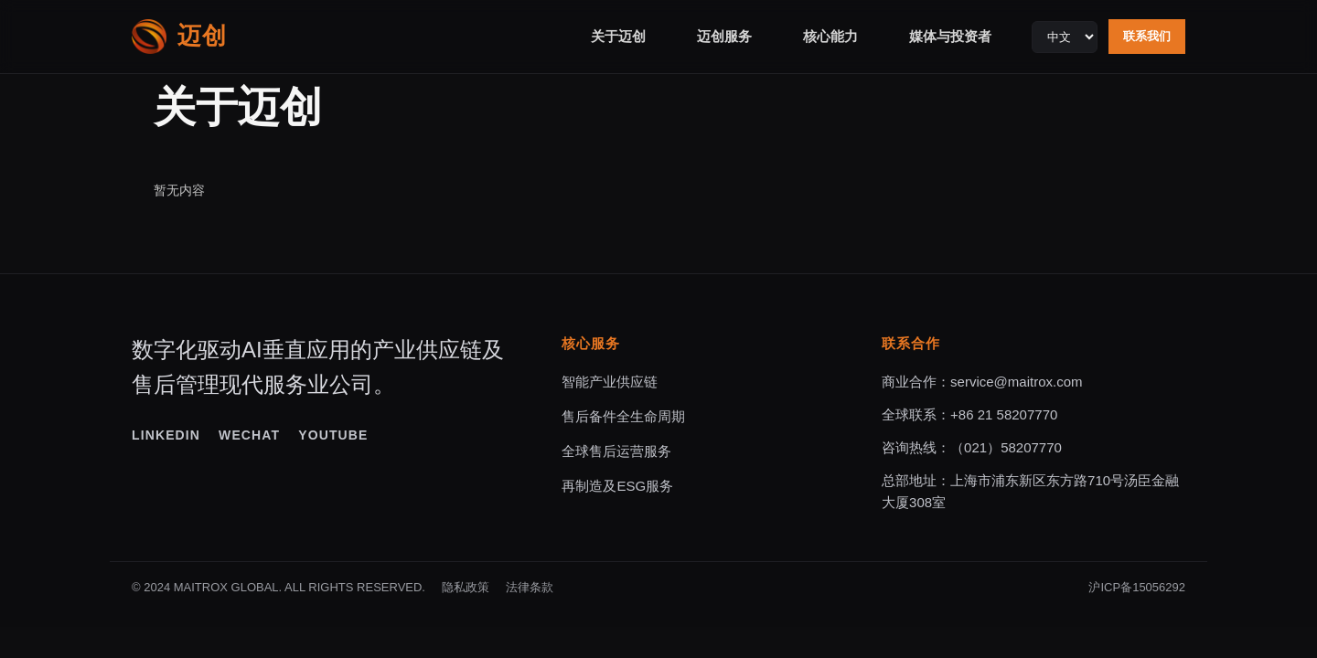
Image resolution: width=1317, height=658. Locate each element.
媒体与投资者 (950, 36)
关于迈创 (618, 36)
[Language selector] (1065, 37)
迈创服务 (724, 36)
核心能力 (830, 36)
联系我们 (1147, 36)
